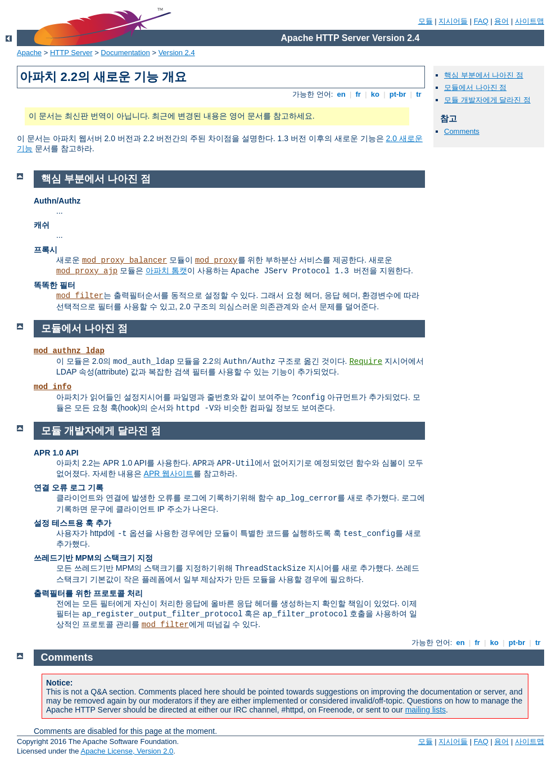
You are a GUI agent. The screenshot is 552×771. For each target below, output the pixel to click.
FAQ (481, 21)
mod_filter (79, 295)
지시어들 (453, 21)
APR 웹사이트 (169, 473)
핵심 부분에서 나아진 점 (483, 75)
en (341, 94)
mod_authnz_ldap (69, 350)
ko (375, 94)
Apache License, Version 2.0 (126, 751)
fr (358, 94)
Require (365, 361)
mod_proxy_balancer (124, 260)
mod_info (52, 386)
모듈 (425, 21)
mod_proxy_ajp (86, 271)
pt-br (397, 94)
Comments (461, 131)
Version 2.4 (177, 52)
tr (419, 94)
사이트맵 (529, 21)
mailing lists (425, 709)
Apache (29, 52)
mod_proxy (216, 260)
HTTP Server (71, 52)
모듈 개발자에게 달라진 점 (487, 100)
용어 (501, 21)
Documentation (125, 52)
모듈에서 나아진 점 (475, 87)
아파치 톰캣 (166, 270)
